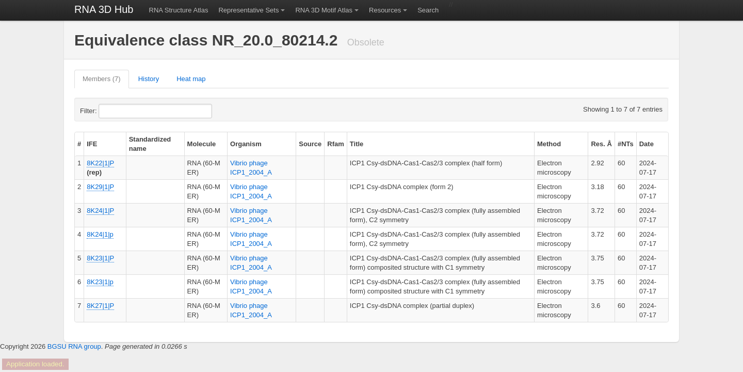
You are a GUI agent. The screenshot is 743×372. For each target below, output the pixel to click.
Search (428, 10)
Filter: (113, 111)
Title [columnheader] (357, 144)
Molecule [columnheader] (201, 144)
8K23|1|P (100, 258)
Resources (385, 10)
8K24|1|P (100, 210)
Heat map (190, 79)
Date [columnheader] (646, 144)
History (148, 79)
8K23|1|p (100, 282)
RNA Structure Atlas (178, 10)
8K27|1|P (100, 305)
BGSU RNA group (74, 346)
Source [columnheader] (310, 144)
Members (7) (102, 79)
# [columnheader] (79, 144)
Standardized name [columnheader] (150, 143)
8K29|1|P (100, 187)
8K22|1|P (100, 163)
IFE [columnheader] (92, 144)
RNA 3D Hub (104, 9)
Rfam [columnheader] (335, 144)
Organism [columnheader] (246, 144)
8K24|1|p (100, 234)
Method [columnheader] (549, 144)
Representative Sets (248, 10)
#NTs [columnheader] (626, 144)
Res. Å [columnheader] (601, 144)
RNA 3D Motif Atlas (323, 10)
